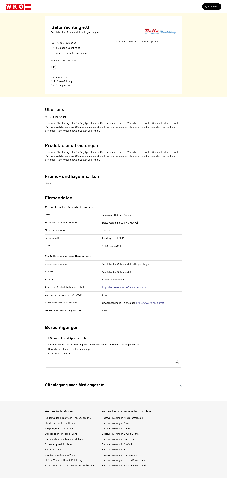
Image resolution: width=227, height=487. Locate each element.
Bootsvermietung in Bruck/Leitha (120, 434)
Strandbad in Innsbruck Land (61, 434)
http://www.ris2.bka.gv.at (150, 303)
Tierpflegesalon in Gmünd (59, 428)
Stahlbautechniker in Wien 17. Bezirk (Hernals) (71, 465)
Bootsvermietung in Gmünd (117, 444)
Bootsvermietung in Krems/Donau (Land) (124, 460)
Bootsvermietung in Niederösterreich (122, 418)
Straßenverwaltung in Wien (60, 455)
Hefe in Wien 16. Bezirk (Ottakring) (64, 460)
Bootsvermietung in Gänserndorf (120, 439)
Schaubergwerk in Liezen (59, 444)
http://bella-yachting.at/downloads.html (124, 287)
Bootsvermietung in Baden (116, 428)
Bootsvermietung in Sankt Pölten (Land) (124, 465)
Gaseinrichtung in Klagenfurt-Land (64, 439)
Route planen (60, 85)
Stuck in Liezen (53, 450)
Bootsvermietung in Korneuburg (119, 455)
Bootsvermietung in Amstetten (118, 423)
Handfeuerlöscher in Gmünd (60, 423)
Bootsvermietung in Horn (115, 450)
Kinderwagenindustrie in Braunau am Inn (68, 418)
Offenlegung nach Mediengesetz (74, 385)
